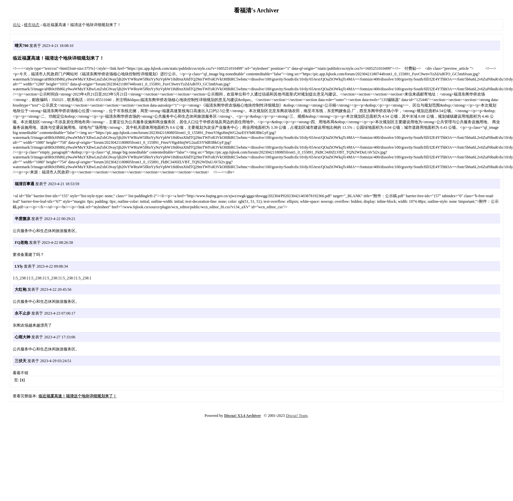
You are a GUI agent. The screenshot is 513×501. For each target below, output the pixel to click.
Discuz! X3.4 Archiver (242, 415)
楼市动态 (31, 24)
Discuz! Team (297, 415)
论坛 (17, 24)
